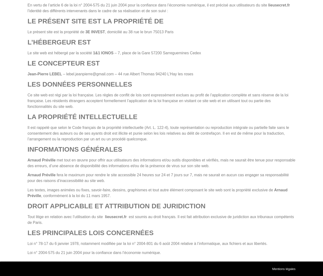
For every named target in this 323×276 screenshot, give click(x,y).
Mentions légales (283, 269)
